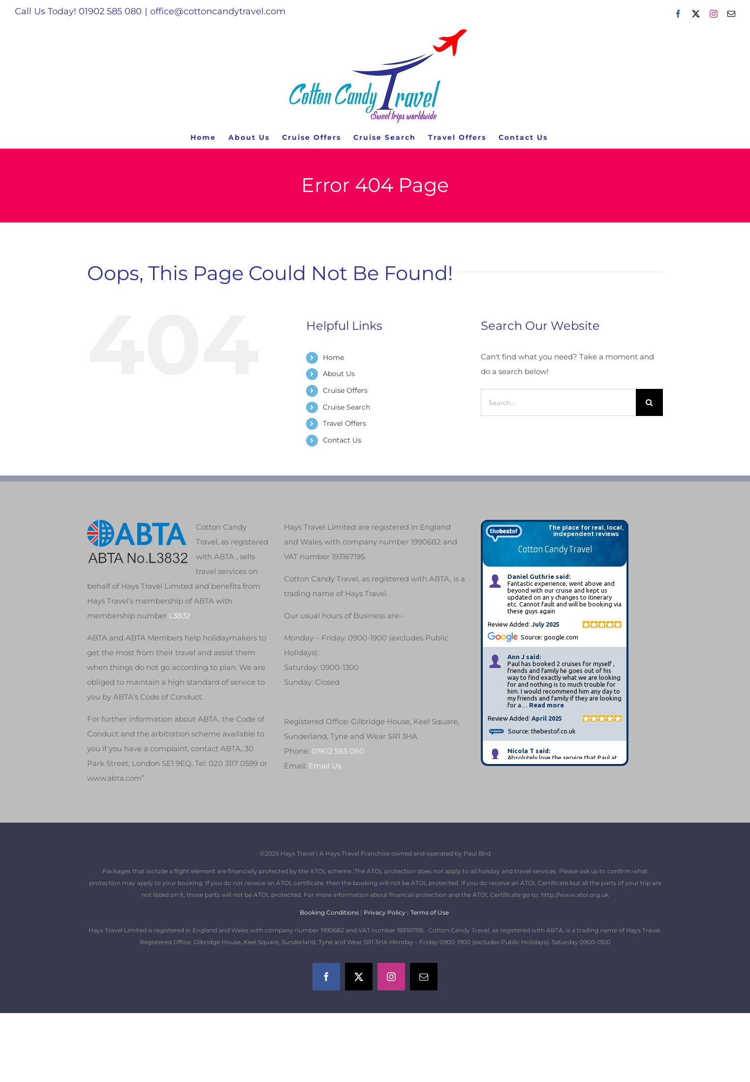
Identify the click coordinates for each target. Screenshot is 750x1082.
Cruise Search (346, 407)
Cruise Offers (345, 390)
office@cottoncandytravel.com (217, 11)
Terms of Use (429, 912)
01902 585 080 (338, 751)
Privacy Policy (385, 912)
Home (333, 357)
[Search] (649, 402)
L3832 (179, 615)
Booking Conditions (330, 912)
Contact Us (342, 440)
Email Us (325, 765)
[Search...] (558, 402)
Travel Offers (344, 423)
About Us (339, 373)
